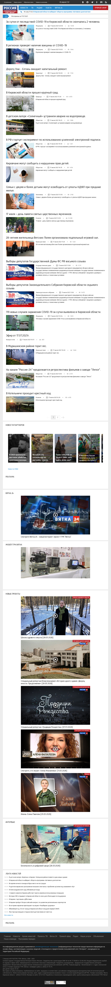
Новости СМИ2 (13, 469)
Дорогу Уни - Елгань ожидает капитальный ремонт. (36, 68)
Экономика (39, 194)
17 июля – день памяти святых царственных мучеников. (39, 214)
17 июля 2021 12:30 (55, 218)
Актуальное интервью (82, 826)
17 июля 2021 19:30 (56, 49)
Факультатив (10, 339)
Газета (49, 8)
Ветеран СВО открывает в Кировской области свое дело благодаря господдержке (37, 896)
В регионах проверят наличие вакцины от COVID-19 (36, 45)
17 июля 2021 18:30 (56, 73)
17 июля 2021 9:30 (56, 374)
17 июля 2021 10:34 (56, 316)
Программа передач (26, 939)
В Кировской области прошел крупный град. (32, 92)
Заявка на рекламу (41, 2)
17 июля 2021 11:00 (65, 265)
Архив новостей (28, 936)
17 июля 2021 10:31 (28, 339)
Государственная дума (43, 265)
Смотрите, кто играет (82, 730)
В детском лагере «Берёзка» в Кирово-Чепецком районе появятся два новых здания (38, 877)
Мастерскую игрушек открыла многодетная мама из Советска (30, 912)
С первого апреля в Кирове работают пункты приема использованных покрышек (36, 893)
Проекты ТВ (43, 936)
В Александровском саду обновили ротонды (24, 890)
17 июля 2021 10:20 (59, 350)
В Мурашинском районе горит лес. (26, 346)
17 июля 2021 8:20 (54, 397)
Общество (39, 120)
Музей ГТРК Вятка (14, 545)
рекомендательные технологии (46, 947)
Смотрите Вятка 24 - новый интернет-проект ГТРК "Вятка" (46, 537)
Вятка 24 (58, 8)
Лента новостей (13, 874)
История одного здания (81, 641)
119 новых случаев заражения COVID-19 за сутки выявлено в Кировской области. (53, 311)
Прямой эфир (101, 8)
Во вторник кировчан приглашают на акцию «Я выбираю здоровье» (32, 905)
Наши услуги (18, 2)
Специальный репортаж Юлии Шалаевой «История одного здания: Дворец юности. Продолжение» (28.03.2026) (53, 682)
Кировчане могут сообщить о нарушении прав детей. (37, 163)
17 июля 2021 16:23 (56, 120)
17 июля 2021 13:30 (56, 194)
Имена (87, 774)
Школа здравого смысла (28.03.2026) (37, 637)
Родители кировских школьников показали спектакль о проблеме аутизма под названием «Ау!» (42, 886)
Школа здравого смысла (81, 597)
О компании (7, 2)
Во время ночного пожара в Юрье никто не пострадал (27, 883)
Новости (24, 8)
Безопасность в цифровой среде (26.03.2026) (40, 866)
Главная (7, 936)
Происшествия (41, 242)
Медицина (39, 26)
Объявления (98, 936)
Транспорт (39, 73)
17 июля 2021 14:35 (56, 167)
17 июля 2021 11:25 (59, 242)
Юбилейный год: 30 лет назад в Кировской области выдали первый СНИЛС (34, 909)
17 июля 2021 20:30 (56, 26)
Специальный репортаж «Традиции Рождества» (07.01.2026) (47, 727)
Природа (39, 97)
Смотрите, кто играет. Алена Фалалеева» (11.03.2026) (44, 771)
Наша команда (10, 939)
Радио (39, 8)
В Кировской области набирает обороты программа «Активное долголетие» (62, 12)
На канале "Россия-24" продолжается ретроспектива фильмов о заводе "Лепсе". (53, 369)
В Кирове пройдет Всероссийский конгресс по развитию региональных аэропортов (37, 902)
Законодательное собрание (45, 292)
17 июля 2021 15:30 (56, 144)
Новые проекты (13, 594)
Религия (38, 218)
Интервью (10, 822)
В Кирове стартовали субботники (20, 899)
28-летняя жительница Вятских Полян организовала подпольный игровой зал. (52, 237)
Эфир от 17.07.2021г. (17, 335)
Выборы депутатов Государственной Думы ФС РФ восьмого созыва (46, 261)
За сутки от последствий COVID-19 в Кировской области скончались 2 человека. (53, 21)
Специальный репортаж (81, 687)
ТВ (32, 8)
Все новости (8, 915)
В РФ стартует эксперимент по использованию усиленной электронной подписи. (53, 139)
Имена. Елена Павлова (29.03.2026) (36, 814)
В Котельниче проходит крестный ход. (28, 393)
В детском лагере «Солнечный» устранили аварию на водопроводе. (46, 116)
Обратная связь (28, 2)
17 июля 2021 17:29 (55, 97)
